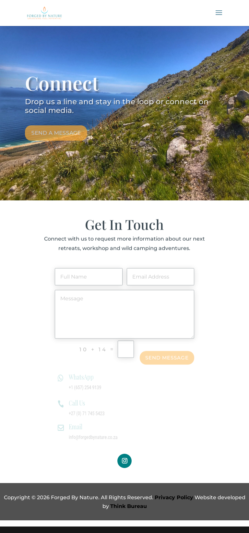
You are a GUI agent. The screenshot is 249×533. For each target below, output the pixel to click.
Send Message (167, 360)
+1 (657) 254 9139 (89, 388)
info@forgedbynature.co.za (96, 437)
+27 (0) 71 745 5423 (91, 414)
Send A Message (55, 130)
